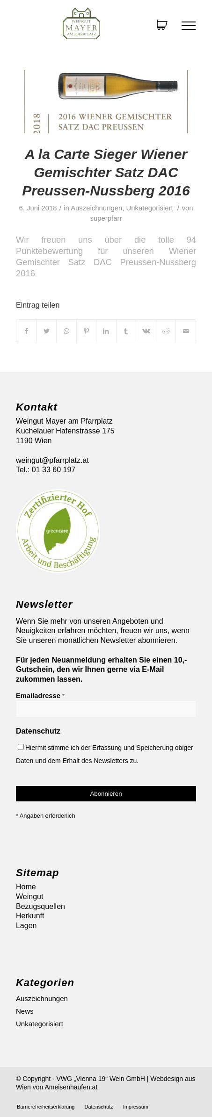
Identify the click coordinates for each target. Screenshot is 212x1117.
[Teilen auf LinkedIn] (106, 331)
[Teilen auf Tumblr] (126, 331)
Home (26, 887)
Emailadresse (40, 695)
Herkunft (30, 916)
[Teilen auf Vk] (146, 331)
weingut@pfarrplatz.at (52, 460)
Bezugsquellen (40, 906)
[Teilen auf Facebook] (26, 331)
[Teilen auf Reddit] (166, 331)
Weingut (29, 897)
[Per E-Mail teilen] (186, 331)
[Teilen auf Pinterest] (86, 331)
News (25, 1011)
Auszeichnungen (96, 208)
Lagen (26, 926)
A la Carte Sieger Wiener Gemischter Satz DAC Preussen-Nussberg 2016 (106, 172)
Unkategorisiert (149, 208)
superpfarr (106, 218)
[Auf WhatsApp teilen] (66, 331)
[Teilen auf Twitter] (47, 331)
